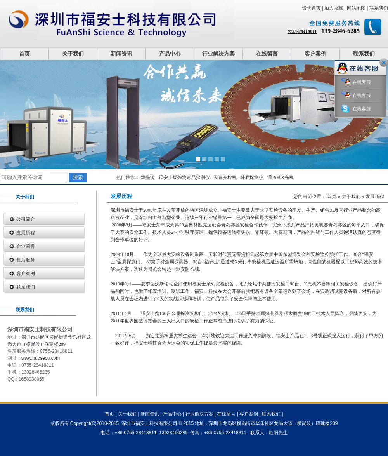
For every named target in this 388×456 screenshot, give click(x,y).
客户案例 (315, 54)
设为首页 (311, 8)
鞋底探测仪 (251, 177)
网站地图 (356, 8)
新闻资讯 (121, 54)
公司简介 (25, 219)
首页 (24, 54)
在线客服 (356, 82)
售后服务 (25, 260)
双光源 (148, 177)
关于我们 (73, 54)
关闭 (383, 62)
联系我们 (378, 8)
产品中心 (170, 54)
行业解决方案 (218, 54)
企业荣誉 (25, 246)
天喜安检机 (225, 177)
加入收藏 (333, 8)
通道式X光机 (280, 177)
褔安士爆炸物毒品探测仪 (184, 177)
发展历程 (25, 232)
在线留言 (267, 54)
